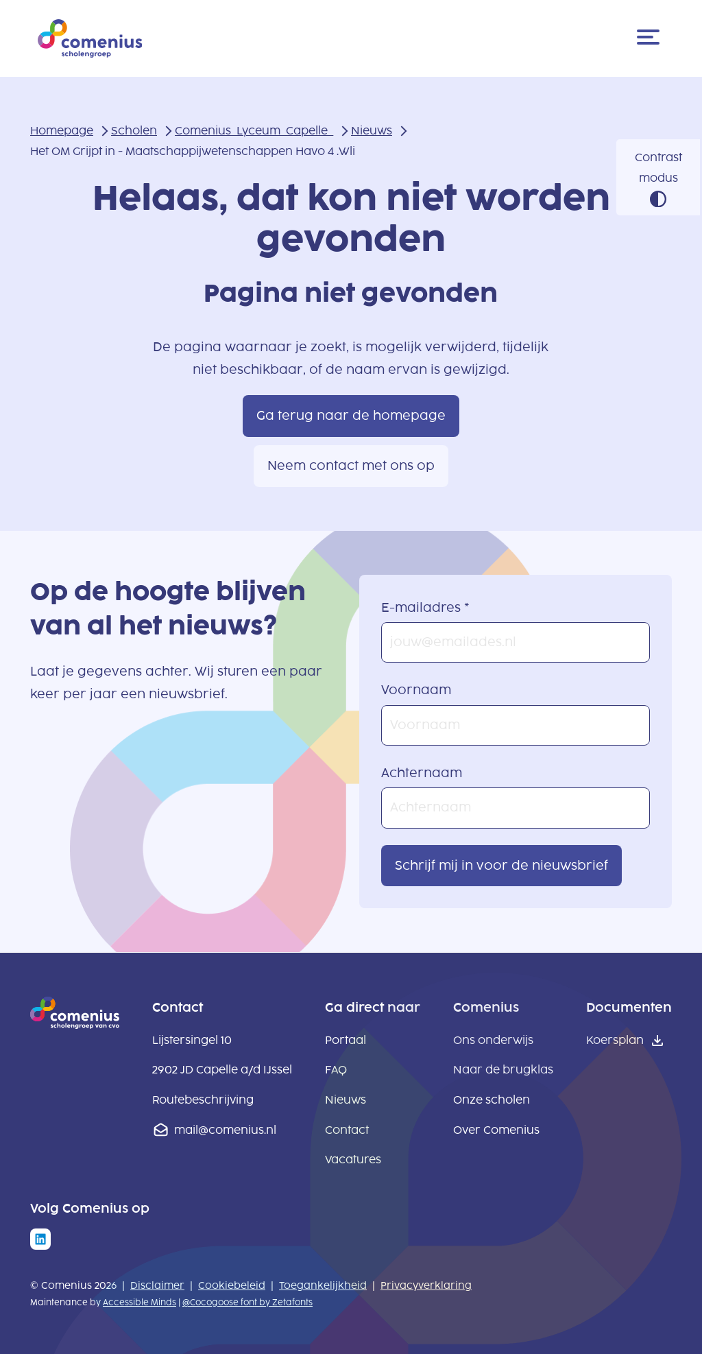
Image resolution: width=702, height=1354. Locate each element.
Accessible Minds (139, 1302)
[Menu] (650, 38)
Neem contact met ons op (351, 465)
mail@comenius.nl (225, 1130)
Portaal (345, 1040)
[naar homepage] (74, 1024)
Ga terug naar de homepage (351, 415)
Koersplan (615, 1040)
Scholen (134, 130)
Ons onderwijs (493, 1040)
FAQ (336, 1069)
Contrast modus (658, 168)
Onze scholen (491, 1099)
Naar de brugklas (503, 1069)
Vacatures (353, 1159)
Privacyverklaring (426, 1286)
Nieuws (371, 130)
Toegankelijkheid (323, 1286)
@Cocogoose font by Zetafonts (247, 1302)
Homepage (61, 130)
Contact (347, 1130)
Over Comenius (496, 1130)
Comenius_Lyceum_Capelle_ (254, 130)
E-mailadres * (425, 607)
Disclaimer (157, 1286)
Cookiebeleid (231, 1286)
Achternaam (421, 773)
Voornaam (416, 690)
